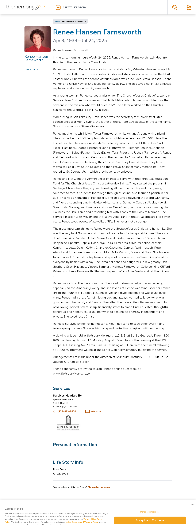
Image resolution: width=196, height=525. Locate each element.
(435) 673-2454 (67, 411)
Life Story (31, 69)
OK (192, 507)
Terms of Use (89, 522)
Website (96, 411)
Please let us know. (99, 487)
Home (58, 21)
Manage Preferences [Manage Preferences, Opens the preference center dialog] (150, 514)
